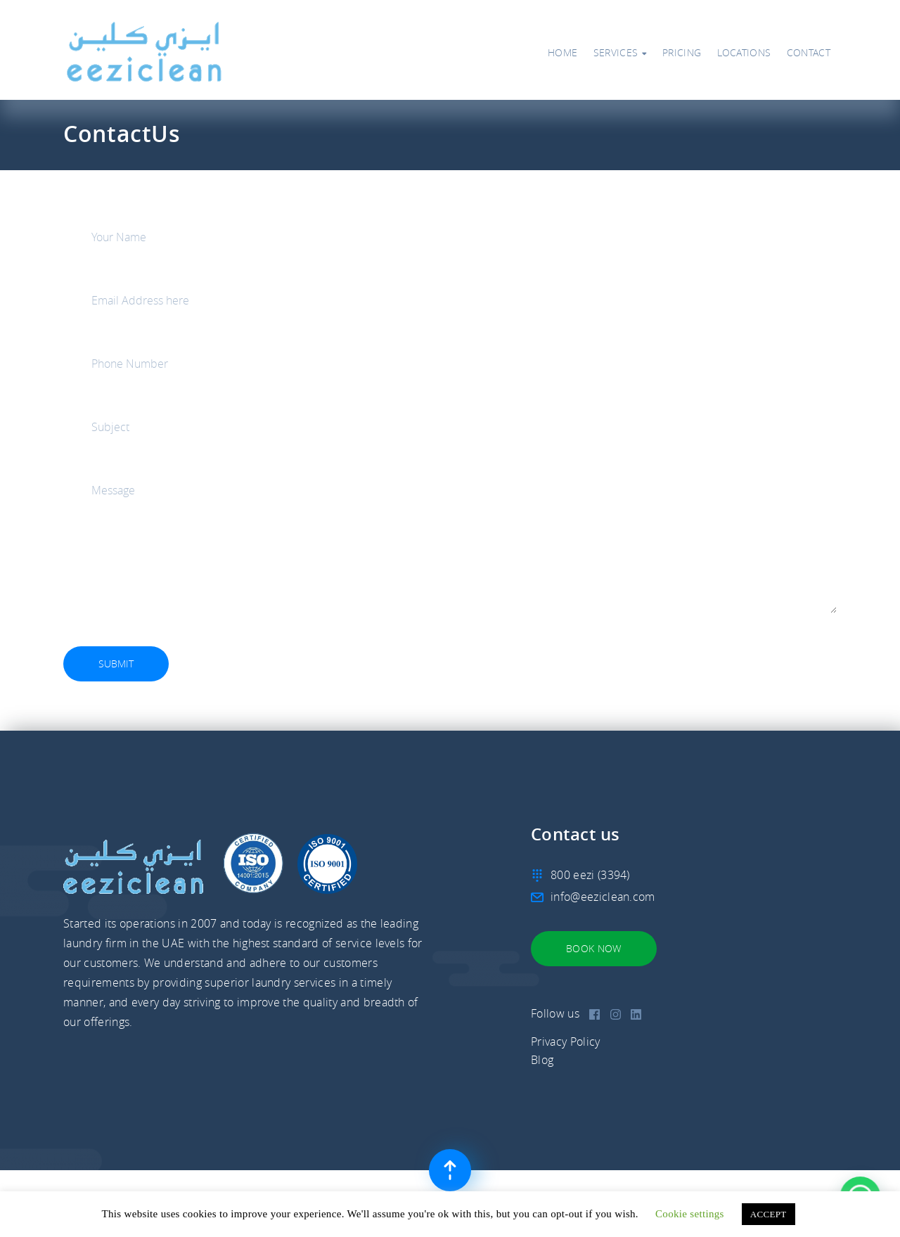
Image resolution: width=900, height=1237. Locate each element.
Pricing (681, 53)
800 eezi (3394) (590, 875)
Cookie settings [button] (689, 1213)
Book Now (594, 948)
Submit (116, 663)
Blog (542, 1060)
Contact (808, 53)
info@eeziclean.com (603, 896)
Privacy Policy (565, 1041)
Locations (744, 53)
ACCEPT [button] (768, 1214)
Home (562, 53)
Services (620, 53)
